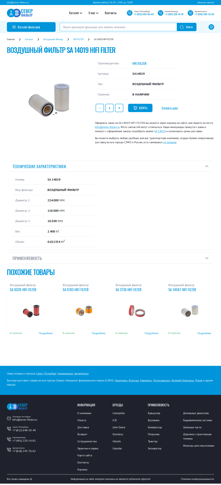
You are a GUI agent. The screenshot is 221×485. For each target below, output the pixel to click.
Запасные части (193, 432)
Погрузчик (154, 435)
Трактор (153, 442)
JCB (115, 420)
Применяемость (27, 258)
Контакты (111, 13)
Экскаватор (155, 449)
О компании (85, 413)
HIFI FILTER (140, 63)
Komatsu (118, 435)
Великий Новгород (182, 380)
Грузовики (154, 420)
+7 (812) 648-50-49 (24, 430)
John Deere (120, 427)
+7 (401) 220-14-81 (24, 440)
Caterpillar (119, 413)
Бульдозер (155, 413)
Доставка (83, 427)
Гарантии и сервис (89, 449)
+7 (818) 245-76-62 (24, 451)
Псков (198, 380)
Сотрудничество (88, 442)
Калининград (65, 373)
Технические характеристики (39, 166)
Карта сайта (85, 456)
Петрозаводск (161, 380)
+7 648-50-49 (144, 14)
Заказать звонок (205, 2)
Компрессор (156, 427)
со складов (169, 142)
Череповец (121, 380)
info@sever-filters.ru (18, 2)
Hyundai (118, 449)
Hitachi (117, 442)
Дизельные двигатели (197, 413)
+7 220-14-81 (174, 14)
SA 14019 (160, 131)
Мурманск (146, 380)
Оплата (82, 420)
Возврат (82, 435)
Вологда (134, 380)
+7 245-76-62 (204, 14)
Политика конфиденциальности (197, 480)
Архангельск (81, 373)
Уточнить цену (170, 108)
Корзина (82, 470)
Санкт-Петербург (46, 373)
